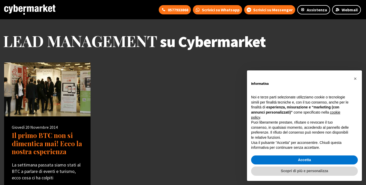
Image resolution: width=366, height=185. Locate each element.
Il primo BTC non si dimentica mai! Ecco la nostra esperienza (47, 143)
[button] (355, 79)
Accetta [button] (304, 160)
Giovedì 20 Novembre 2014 (35, 127)
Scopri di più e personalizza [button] (304, 171)
